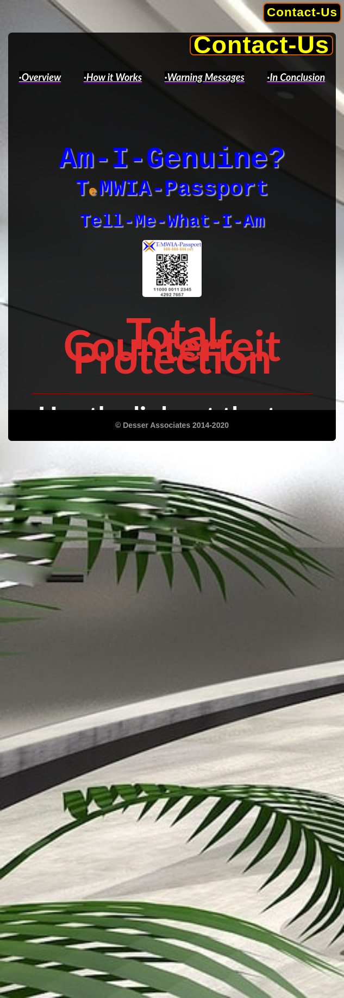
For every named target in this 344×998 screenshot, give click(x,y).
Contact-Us (302, 12)
